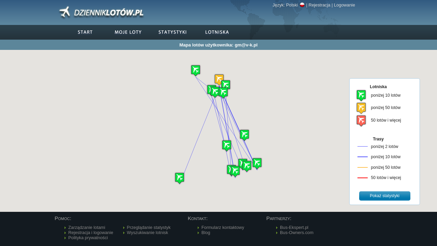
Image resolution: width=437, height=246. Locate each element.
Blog (205, 232)
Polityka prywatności (88, 237)
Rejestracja (319, 5)
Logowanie (344, 5)
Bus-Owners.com (296, 232)
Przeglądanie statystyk (149, 227)
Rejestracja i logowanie (90, 232)
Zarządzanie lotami (86, 227)
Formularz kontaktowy (222, 227)
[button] (219, 79)
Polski (295, 5)
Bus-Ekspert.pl (294, 227)
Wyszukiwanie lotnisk (147, 232)
